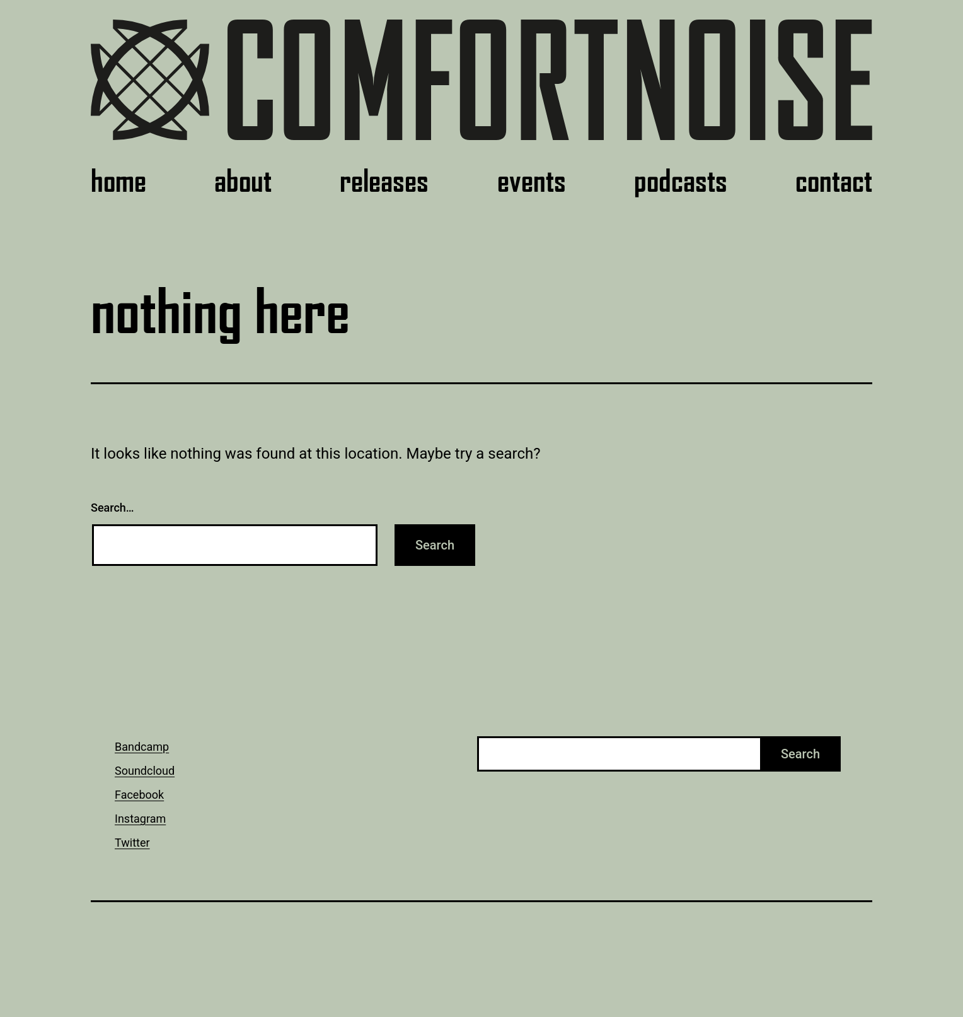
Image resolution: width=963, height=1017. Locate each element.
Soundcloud (145, 770)
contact (833, 180)
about (243, 180)
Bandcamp (142, 746)
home (118, 180)
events (531, 180)
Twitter (132, 842)
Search (800, 753)
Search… (112, 507)
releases (384, 180)
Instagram (140, 818)
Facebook (139, 794)
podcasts (680, 180)
